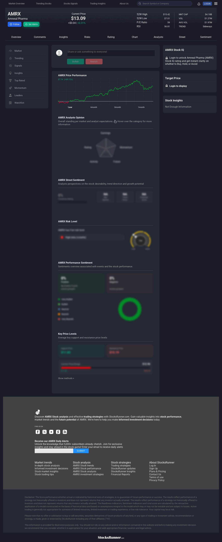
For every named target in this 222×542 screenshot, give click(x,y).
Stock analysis (81, 462)
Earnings (105, 133)
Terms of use (156, 477)
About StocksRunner (161, 462)
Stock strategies (121, 462)
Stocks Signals (71, 3)
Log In (152, 465)
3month (117, 107)
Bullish (75, 61)
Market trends (43, 462)
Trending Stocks (43, 3)
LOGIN (207, 3)
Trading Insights (97, 3)
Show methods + (66, 378)
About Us (124, 3)
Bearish (94, 61)
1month (141, 107)
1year (70, 107)
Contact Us (155, 474)
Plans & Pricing (157, 471)
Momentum (126, 147)
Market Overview (17, 3)
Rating (87, 147)
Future (116, 161)
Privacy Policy (156, 480)
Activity (94, 161)
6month (93, 107)
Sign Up (153, 468)
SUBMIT (81, 451)
